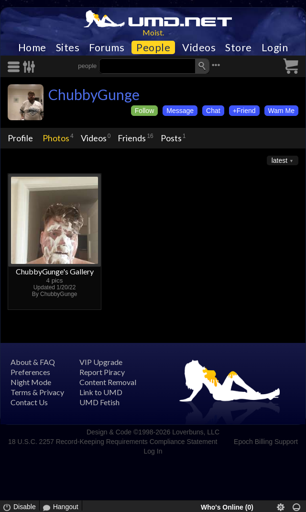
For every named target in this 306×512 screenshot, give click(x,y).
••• (216, 64)
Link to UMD (100, 392)
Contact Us (29, 402)
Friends (132, 138)
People (153, 47)
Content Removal (107, 382)
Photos (56, 138)
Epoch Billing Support (266, 441)
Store (238, 47)
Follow (144, 110)
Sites (68, 47)
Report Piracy (102, 371)
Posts (171, 138)
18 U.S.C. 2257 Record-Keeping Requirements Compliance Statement (112, 441)
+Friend (244, 110)
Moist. (153, 32)
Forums (106, 47)
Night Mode (31, 382)
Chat (213, 110)
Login (275, 47)
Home (32, 47)
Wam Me (281, 110)
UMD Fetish (99, 402)
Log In (153, 451)
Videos (199, 47)
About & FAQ (33, 361)
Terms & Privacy (37, 392)
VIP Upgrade (100, 361)
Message (180, 110)
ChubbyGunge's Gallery (55, 271)
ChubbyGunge (94, 94)
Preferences (30, 371)
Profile (20, 138)
